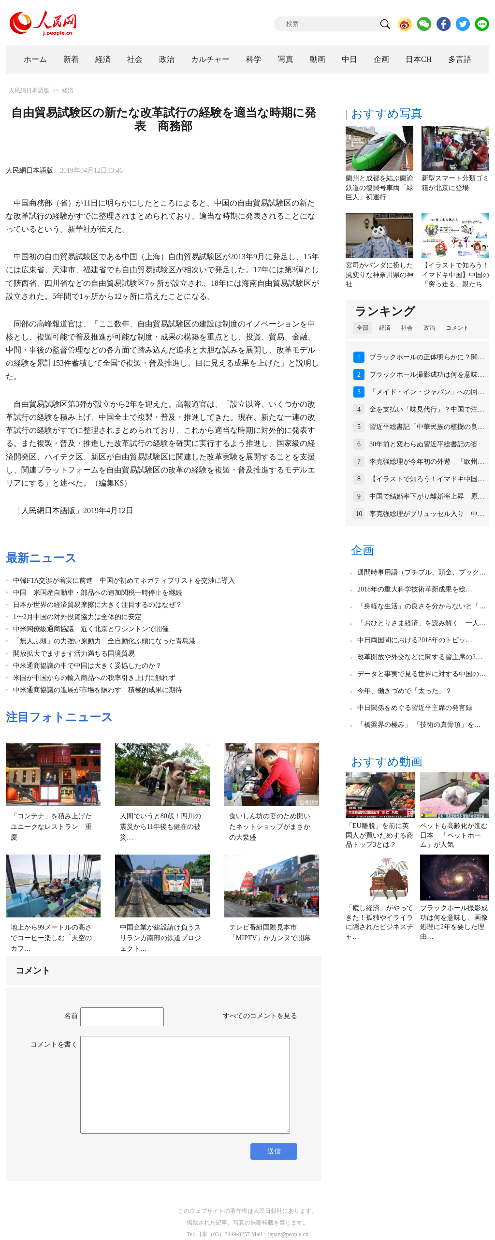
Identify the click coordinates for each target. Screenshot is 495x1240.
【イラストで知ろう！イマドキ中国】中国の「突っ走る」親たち (455, 275)
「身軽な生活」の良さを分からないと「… (421, 606)
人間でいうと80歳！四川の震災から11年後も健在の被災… (160, 826)
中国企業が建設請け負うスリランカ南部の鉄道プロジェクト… (160, 938)
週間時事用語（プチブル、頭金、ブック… (421, 572)
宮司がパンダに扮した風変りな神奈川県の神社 (379, 275)
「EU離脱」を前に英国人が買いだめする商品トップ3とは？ (379, 835)
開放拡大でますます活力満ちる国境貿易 (74, 653)
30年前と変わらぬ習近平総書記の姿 (423, 444)
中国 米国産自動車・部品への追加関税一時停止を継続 (97, 592)
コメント (457, 328)
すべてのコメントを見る (260, 1015)
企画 (381, 59)
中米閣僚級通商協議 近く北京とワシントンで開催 (91, 629)
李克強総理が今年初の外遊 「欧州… (426, 461)
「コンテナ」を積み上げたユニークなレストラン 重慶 (51, 826)
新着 (71, 59)
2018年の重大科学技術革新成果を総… (414, 589)
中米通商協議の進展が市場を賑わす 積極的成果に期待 (97, 690)
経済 (103, 59)
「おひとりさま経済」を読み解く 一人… (421, 623)
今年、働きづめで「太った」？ (404, 690)
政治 (167, 59)
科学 (254, 59)
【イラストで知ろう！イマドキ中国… (426, 479)
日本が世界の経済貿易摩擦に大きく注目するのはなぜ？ (97, 604)
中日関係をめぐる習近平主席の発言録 (414, 707)
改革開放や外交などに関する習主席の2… (419, 657)
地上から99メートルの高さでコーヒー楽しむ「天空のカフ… (51, 938)
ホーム (35, 59)
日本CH (419, 59)
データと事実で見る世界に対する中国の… (421, 674)
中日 (349, 59)
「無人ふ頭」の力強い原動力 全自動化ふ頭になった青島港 (104, 641)
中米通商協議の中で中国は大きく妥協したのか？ (87, 665)
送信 (274, 1151)
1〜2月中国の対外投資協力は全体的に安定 (77, 616)
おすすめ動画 (386, 761)
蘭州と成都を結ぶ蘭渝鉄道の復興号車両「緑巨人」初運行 (379, 188)
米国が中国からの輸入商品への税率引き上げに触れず (94, 677)
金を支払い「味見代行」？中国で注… (426, 409)
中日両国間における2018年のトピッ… (414, 640)
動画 (317, 59)
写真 (285, 59)
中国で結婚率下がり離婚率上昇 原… (426, 496)
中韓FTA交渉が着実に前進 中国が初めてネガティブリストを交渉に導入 (124, 580)
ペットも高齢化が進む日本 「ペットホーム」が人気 (454, 835)
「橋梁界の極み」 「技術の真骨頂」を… (419, 724)
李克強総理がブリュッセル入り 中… (426, 513)
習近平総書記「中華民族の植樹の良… (426, 426)
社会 (135, 59)
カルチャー (210, 59)
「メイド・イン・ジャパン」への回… (426, 392)
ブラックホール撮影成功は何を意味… (426, 374)
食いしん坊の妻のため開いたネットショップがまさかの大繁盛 (269, 826)
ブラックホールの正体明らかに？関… (426, 357)
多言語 (459, 59)
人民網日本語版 (29, 90)
